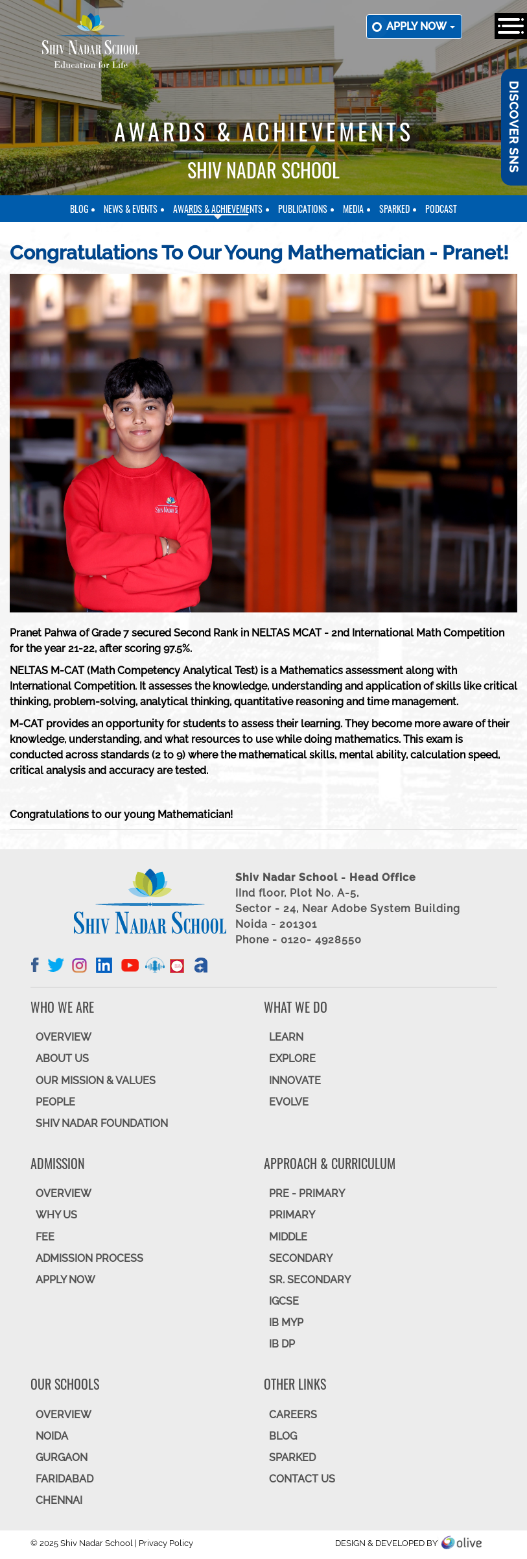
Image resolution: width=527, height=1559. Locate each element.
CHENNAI (59, 1500)
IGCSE (284, 1301)
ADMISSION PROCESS (89, 1258)
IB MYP (286, 1322)
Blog (79, 208)
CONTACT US (302, 1479)
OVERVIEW (63, 1037)
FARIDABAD (64, 1479)
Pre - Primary (307, 1193)
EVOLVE (289, 1102)
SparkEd (394, 208)
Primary (292, 1215)
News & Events (131, 208)
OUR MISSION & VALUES (96, 1080)
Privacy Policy (166, 1543)
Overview (63, 1414)
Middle (288, 1237)
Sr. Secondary (310, 1280)
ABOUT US (62, 1058)
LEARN (286, 1037)
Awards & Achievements (218, 208)
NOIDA (52, 1436)
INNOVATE (295, 1080)
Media (353, 208)
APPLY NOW (65, 1280)
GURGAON (62, 1457)
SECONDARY (301, 1258)
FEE (45, 1237)
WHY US (56, 1215)
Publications (302, 208)
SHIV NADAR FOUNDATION (102, 1123)
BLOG (283, 1436)
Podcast (441, 208)
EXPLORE (292, 1058)
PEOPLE (55, 1102)
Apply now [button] (420, 26)
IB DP (282, 1344)
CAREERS (293, 1414)
